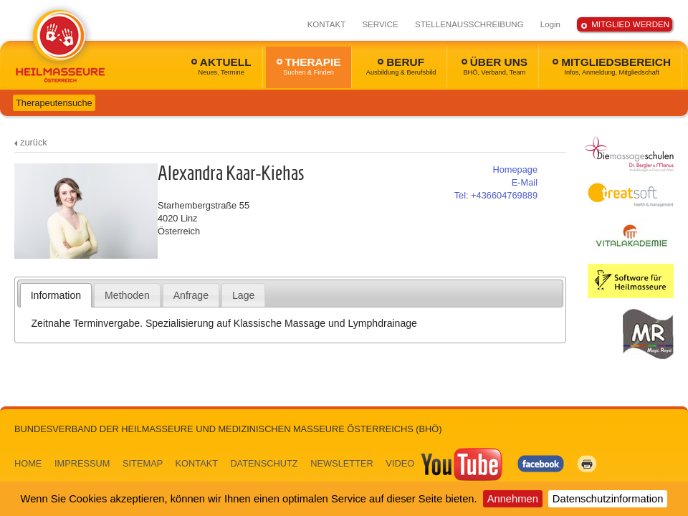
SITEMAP (143, 463)
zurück (33, 142)
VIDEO (445, 463)
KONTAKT (326, 24)
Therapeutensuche (54, 102)
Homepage (515, 169)
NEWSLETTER (341, 463)
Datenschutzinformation (608, 499)
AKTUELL (221, 66)
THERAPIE (309, 66)
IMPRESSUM (82, 463)
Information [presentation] (56, 295)
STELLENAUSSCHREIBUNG (469, 24)
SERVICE (380, 24)
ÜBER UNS (494, 66)
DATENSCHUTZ (263, 463)
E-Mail (525, 182)
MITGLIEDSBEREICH (612, 66)
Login (550, 24)
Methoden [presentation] (127, 295)
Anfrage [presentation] (191, 295)
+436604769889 (496, 195)
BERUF (401, 66)
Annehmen (512, 499)
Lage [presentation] (243, 295)
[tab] (56, 295)
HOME (28, 463)
